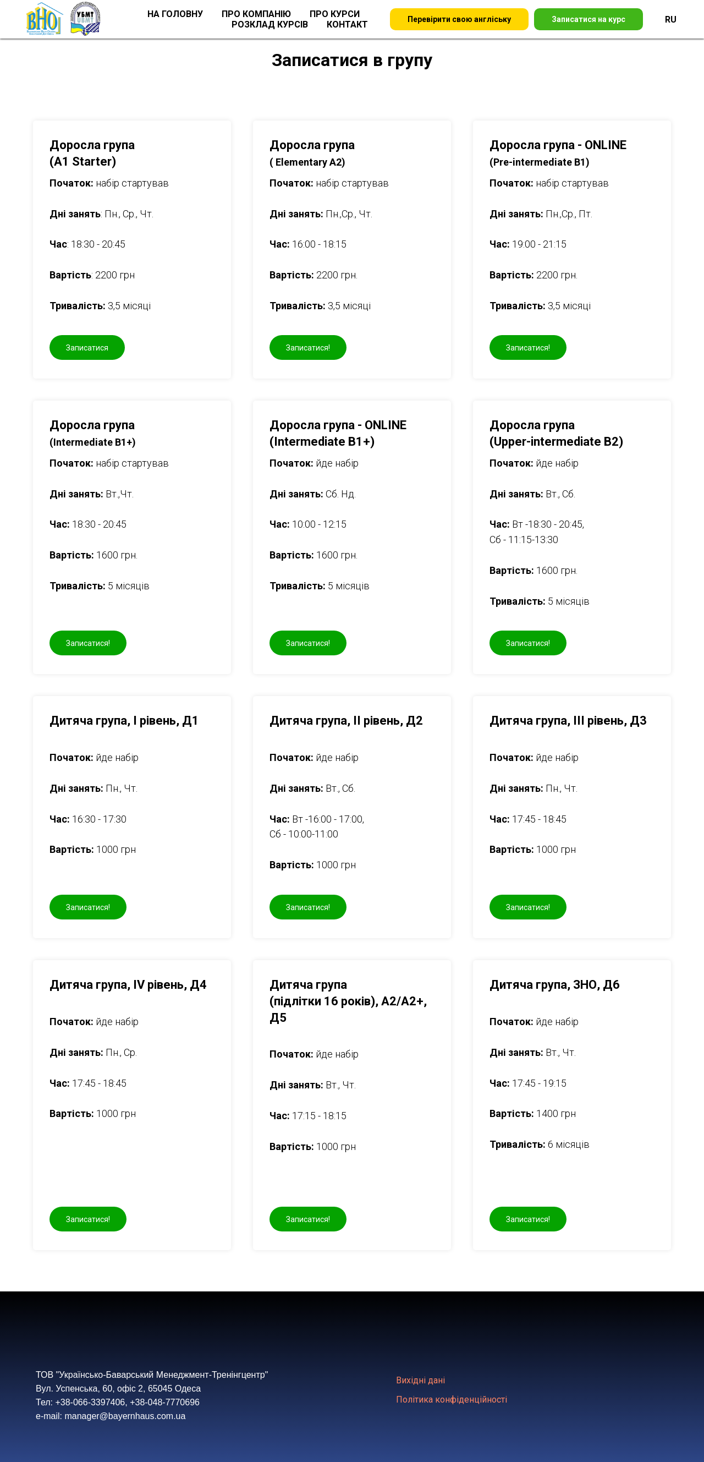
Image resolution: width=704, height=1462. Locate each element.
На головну (175, 14)
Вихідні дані (420, 1380)
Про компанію (256, 14)
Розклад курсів (270, 24)
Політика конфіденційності (451, 1399)
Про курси (335, 14)
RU (670, 19)
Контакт (347, 24)
